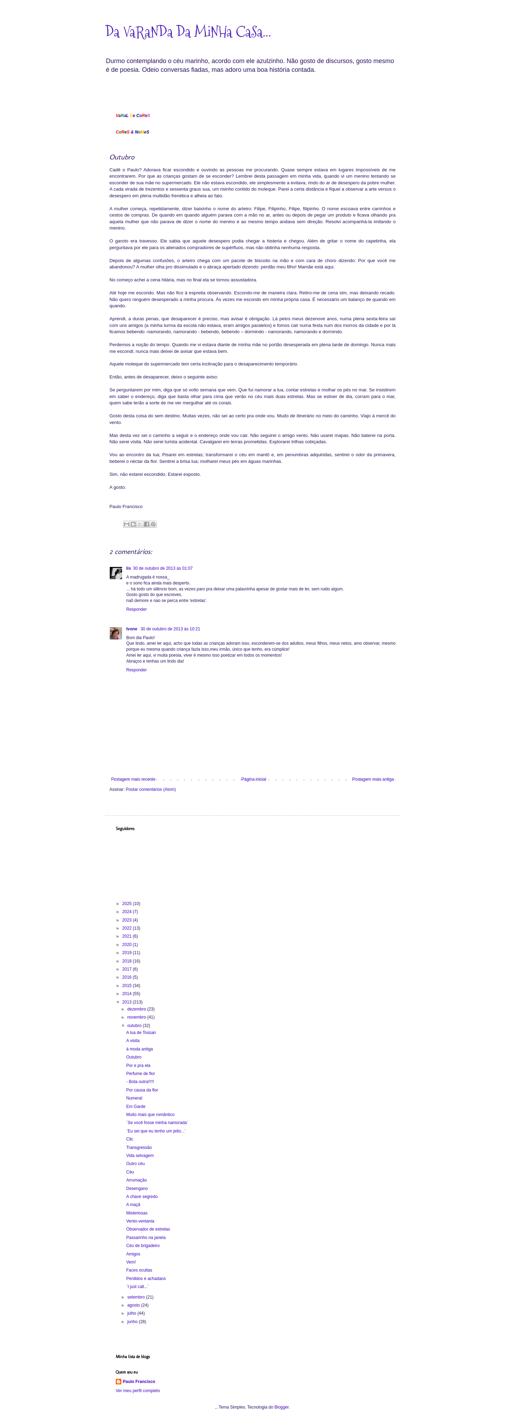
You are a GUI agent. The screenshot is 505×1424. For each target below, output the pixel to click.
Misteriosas (137, 1213)
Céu (130, 1172)
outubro (135, 1025)
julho (132, 1313)
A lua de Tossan (141, 1032)
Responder (136, 609)
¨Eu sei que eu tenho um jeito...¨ (156, 1131)
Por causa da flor (142, 1090)
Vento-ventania (140, 1221)
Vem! (131, 1262)
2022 (127, 928)
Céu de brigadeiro (143, 1245)
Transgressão (139, 1147)
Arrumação (136, 1180)
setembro (136, 1297)
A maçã (133, 1204)
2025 (127, 903)
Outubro (133, 1057)
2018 (127, 961)
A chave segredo (141, 1196)
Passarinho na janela (146, 1237)
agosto (134, 1305)
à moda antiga (139, 1049)
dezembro (137, 1009)
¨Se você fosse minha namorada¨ (157, 1122)
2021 (127, 936)
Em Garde (136, 1106)
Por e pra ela (138, 1065)
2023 (127, 920)
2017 (127, 969)
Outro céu (135, 1163)
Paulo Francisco (139, 1381)
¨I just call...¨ (137, 1286)
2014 (127, 993)
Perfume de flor (140, 1073)
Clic (129, 1139)
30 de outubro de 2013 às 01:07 (163, 568)
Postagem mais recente (133, 779)
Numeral (134, 1098)
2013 (127, 1002)
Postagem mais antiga (373, 779)
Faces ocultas (139, 1270)
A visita (133, 1040)
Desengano (137, 1188)
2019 (127, 952)
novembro (137, 1017)
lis (128, 568)
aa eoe (133, 115)
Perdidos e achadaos (146, 1278)
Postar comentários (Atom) (151, 789)
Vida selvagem (140, 1155)
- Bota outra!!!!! (140, 1081)
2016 (127, 977)
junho (133, 1321)
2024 (127, 911)
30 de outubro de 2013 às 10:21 (170, 629)
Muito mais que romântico (150, 1114)
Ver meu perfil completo (138, 1390)
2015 (127, 985)
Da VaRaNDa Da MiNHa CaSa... (188, 32)
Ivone (132, 629)
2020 (127, 944)
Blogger (281, 1407)
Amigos (133, 1254)
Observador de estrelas (148, 1229)
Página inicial (253, 779)
